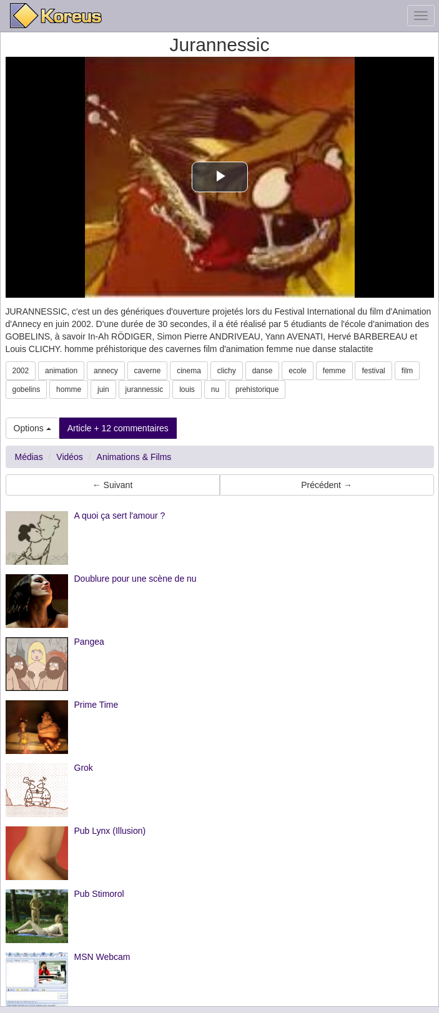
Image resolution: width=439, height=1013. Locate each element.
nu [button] (215, 389)
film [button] (407, 370)
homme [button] (68, 389)
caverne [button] (147, 370)
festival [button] (373, 370)
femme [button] (334, 370)
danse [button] (262, 370)
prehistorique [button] (257, 389)
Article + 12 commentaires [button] (118, 428)
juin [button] (103, 389)
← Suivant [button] (112, 485)
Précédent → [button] (326, 485)
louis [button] (187, 389)
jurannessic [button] (145, 389)
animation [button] (61, 370)
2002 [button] (20, 370)
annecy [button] (106, 370)
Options (32, 428)
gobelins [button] (26, 389)
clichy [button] (226, 370)
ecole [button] (298, 370)
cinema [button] (189, 370)
